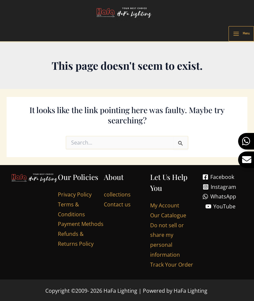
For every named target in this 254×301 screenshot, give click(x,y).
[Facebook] (218, 178)
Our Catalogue (168, 216)
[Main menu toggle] (241, 35)
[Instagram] (219, 188)
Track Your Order (171, 265)
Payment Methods (81, 225)
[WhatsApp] (219, 198)
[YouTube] (220, 208)
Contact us (117, 205)
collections (117, 195)
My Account (164, 206)
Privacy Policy (75, 195)
